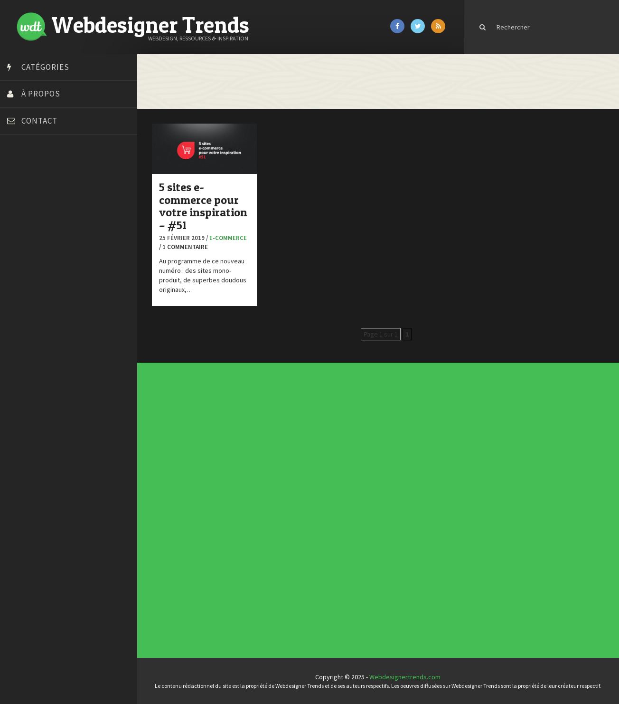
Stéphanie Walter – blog (43, 329)
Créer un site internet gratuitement (59, 222)
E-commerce (233, 237)
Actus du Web (263, 493)
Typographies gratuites (376, 442)
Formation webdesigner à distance (59, 282)
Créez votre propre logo (44, 234)
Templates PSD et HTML (376, 447)
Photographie (263, 511)
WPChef (20, 377)
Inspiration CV (374, 445)
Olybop (19, 305)
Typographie (263, 517)
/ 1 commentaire (188, 246)
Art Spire (22, 175)
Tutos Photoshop (33, 353)
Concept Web (263, 495)
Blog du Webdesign (37, 187)
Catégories (45, 67)
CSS (262, 499)
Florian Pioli (25, 270)
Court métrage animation (44, 210)
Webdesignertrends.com (407, 677)
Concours (263, 497)
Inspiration (263, 505)
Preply (18, 317)
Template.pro (28, 341)
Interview (263, 507)
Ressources (263, 513)
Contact (39, 121)
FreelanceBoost (32, 293)
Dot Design (24, 258)
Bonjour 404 (26, 198)
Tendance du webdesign (376, 440)
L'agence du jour (264, 509)
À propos (40, 93)
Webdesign (263, 521)
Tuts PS (19, 365)
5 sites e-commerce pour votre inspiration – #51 (208, 205)
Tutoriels (262, 515)
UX (261, 519)
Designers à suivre (264, 501)
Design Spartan (31, 246)
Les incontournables (375, 438)
